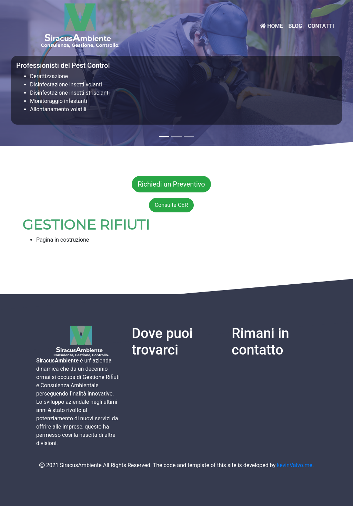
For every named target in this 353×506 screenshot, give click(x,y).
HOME (271, 26)
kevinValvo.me (294, 465)
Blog (295, 26)
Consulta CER (171, 205)
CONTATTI (321, 26)
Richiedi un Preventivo (171, 184)
